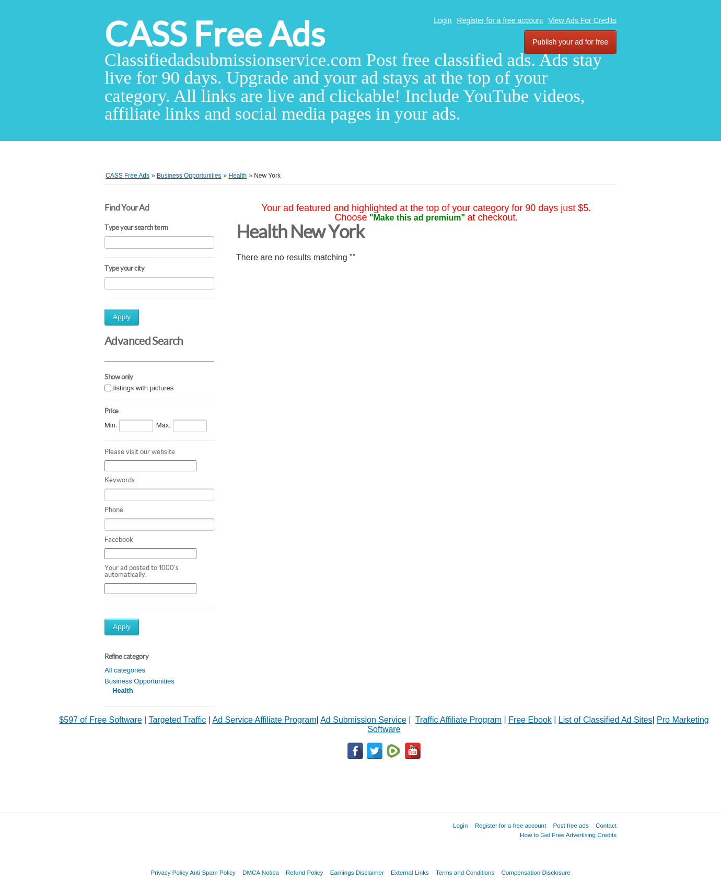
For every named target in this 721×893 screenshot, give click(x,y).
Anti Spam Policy (213, 872)
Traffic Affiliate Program (458, 719)
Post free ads (570, 825)
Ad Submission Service (363, 719)
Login (442, 20)
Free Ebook (530, 719)
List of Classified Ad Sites (606, 719)
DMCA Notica (260, 872)
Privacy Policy (169, 872)
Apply (122, 317)
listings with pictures (143, 388)
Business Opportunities (139, 681)
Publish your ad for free (570, 42)
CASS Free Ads (214, 34)
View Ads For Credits (583, 20)
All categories (124, 670)
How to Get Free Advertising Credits (568, 834)
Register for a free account (500, 20)
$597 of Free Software (100, 719)
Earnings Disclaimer (357, 872)
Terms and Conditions (465, 872)
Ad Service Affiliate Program (265, 719)
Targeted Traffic (177, 719)
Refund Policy (304, 872)
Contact (606, 825)
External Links (410, 872)
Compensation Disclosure (535, 872)
